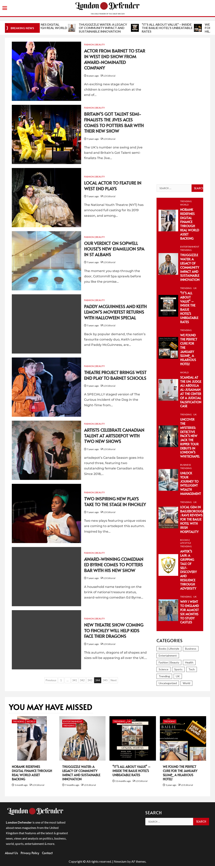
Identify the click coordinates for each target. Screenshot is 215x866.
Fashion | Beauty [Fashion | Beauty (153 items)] (169, 662)
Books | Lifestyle (185, 541)
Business (185, 464)
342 (82, 680)
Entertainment (189, 246)
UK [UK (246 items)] (178, 676)
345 (105, 680)
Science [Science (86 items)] (163, 669)
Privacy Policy (30, 853)
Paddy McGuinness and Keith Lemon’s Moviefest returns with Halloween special (115, 312)
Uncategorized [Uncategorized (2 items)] (168, 683)
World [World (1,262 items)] (186, 683)
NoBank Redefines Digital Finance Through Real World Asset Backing (68, 28)
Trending (186, 201)
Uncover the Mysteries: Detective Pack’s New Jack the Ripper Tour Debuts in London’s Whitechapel (190, 437)
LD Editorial (109, 75)
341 (74, 680)
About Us (11, 853)
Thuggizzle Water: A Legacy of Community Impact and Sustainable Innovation (129, 28)
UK (195, 288)
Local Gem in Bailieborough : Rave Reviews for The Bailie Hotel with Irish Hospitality (192, 519)
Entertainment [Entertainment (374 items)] (168, 655)
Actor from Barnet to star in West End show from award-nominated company (114, 59)
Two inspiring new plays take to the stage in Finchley (115, 501)
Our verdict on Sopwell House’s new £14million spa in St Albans (114, 248)
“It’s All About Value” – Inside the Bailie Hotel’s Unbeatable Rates (189, 307)
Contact (47, 853)
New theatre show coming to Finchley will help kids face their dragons (113, 630)
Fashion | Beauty (94, 44)
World (184, 204)
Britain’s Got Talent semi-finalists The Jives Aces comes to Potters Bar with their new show (114, 122)
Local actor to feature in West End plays (112, 185)
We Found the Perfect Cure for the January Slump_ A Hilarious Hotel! (188, 349)
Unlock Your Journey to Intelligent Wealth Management (190, 483)
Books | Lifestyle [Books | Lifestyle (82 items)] (169, 648)
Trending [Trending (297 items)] (164, 676)
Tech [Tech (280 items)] (191, 669)
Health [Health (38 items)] (189, 662)
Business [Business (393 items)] (190, 648)
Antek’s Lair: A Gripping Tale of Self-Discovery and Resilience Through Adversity (188, 569)
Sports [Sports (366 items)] (178, 669)
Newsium (120, 861)
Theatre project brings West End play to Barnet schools (115, 375)
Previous (50, 680)
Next (114, 680)
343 (90, 680)
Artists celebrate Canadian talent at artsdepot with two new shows (114, 435)
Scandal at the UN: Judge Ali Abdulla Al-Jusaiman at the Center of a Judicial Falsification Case (190, 391)
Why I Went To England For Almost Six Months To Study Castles (189, 611)
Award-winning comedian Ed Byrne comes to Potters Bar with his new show (113, 564)
